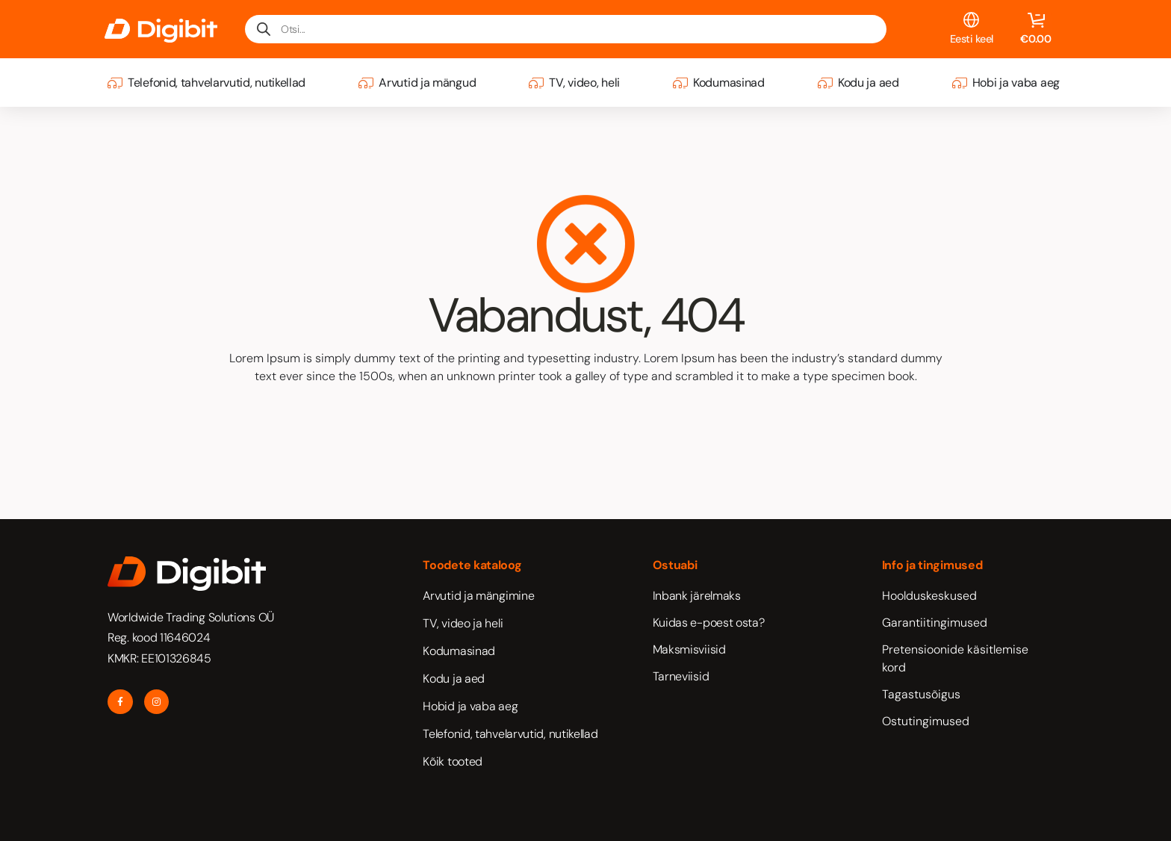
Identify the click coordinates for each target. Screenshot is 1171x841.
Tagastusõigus (921, 694)
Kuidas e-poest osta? (709, 622)
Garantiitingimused (934, 622)
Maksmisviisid (689, 649)
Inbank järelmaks (697, 595)
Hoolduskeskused (929, 595)
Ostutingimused (925, 721)
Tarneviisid (681, 676)
